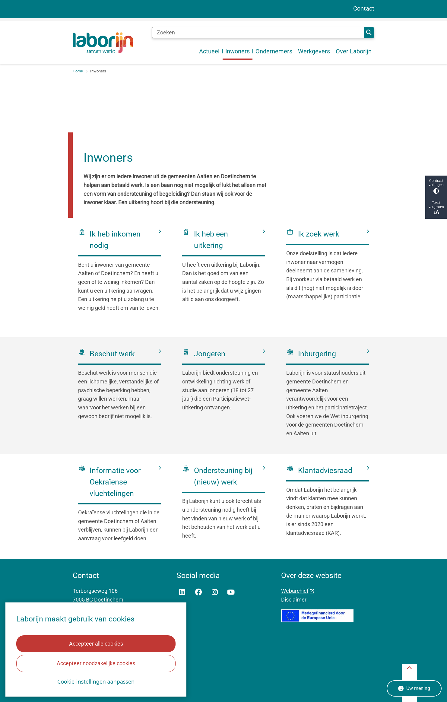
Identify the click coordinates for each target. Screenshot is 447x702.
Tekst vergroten (436, 208)
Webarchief (298, 591)
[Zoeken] (257, 32)
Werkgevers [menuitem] (314, 51)
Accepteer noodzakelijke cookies (96, 663)
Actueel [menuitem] (209, 51)
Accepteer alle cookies (96, 643)
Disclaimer (293, 599)
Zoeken (369, 32)
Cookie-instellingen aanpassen (96, 681)
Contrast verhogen (436, 186)
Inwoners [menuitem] (237, 51)
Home (78, 71)
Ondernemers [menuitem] (273, 51)
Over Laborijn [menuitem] (354, 51)
